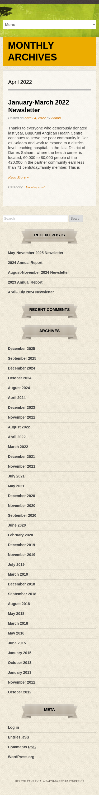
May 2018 (16, 613)
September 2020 (22, 515)
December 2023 (21, 407)
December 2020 (21, 496)
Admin (56, 118)
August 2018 (19, 604)
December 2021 (21, 456)
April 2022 (17, 437)
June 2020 (17, 525)
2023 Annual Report (25, 282)
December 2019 (21, 545)
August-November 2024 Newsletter (38, 272)
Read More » (18, 177)
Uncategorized (35, 187)
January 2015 (19, 653)
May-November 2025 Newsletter (35, 253)
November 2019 (21, 555)
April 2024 (17, 398)
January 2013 (19, 672)
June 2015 (17, 643)
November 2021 (21, 466)
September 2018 (22, 594)
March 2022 (18, 447)
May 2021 (16, 486)
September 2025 (22, 358)
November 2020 (21, 505)
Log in (13, 727)
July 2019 (16, 564)
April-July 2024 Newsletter (31, 292)
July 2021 (16, 476)
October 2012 (19, 692)
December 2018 (21, 584)
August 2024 (19, 388)
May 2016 (16, 633)
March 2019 (18, 574)
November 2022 (21, 417)
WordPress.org (21, 757)
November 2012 (21, 682)
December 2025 (21, 348)
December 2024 (21, 368)
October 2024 (19, 378)
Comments (22, 747)
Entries (18, 737)
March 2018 (18, 623)
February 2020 (20, 535)
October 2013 (19, 663)
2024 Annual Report (25, 262)
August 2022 (19, 427)
